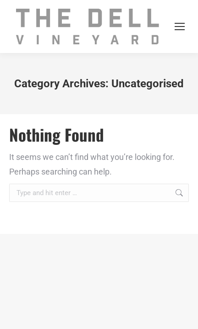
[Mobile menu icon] (179, 26)
